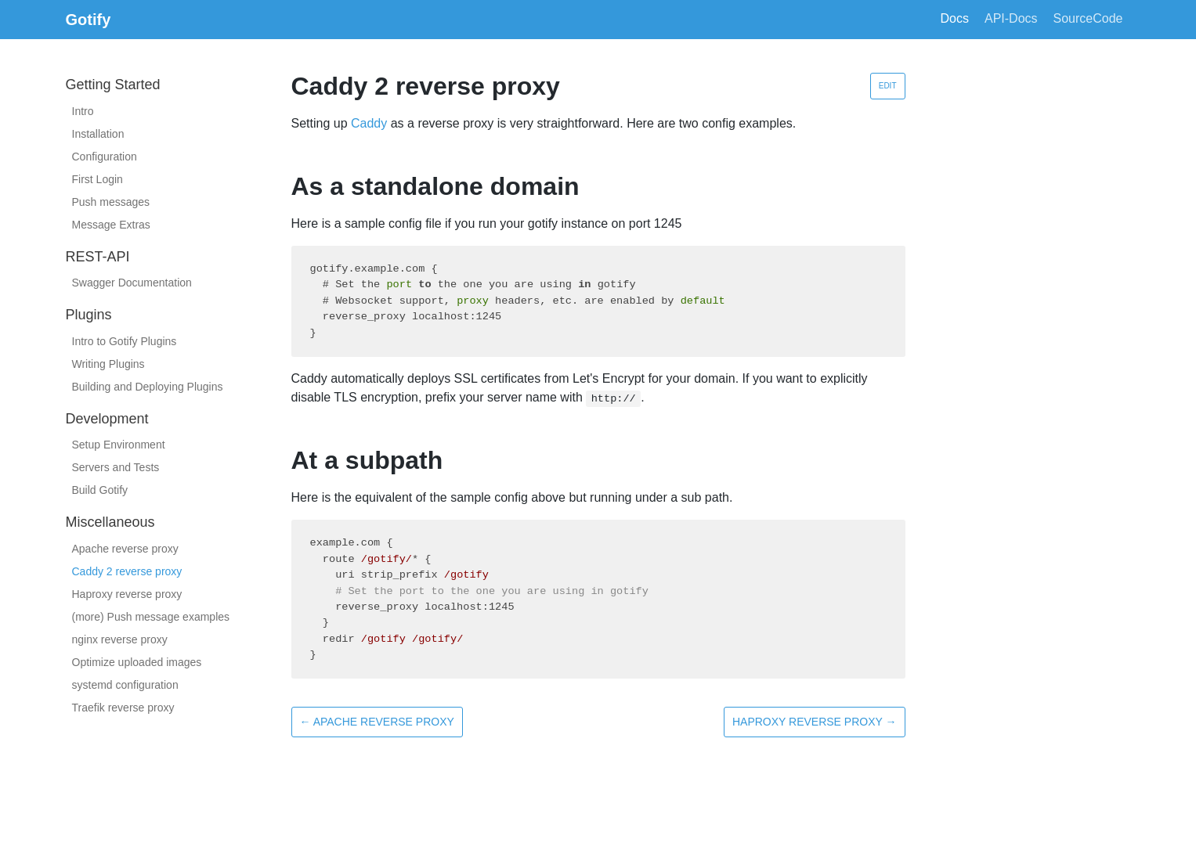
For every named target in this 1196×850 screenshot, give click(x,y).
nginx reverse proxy (120, 639)
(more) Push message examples (151, 616)
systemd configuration (125, 685)
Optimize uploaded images (137, 662)
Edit (888, 85)
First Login (97, 179)
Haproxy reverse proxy (127, 594)
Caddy (369, 123)
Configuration (104, 156)
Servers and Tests (116, 467)
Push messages (111, 202)
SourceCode (1088, 18)
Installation (98, 134)
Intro (83, 111)
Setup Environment (118, 444)
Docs (955, 18)
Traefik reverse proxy (123, 707)
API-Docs (1011, 18)
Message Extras (111, 224)
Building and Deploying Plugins (147, 386)
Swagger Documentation (132, 282)
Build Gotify (100, 490)
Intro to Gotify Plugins (124, 341)
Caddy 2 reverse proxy (127, 571)
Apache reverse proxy (125, 548)
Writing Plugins (108, 364)
